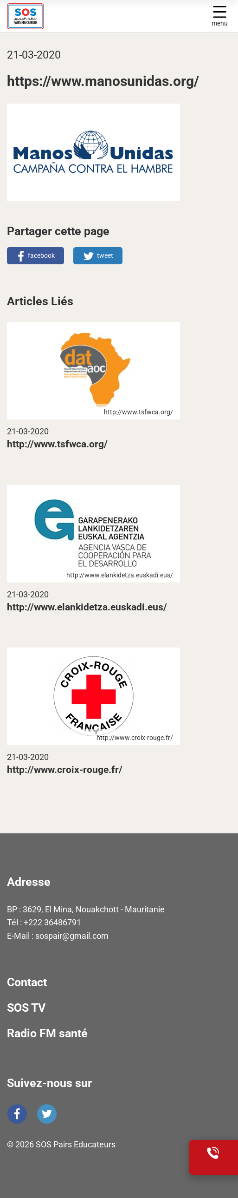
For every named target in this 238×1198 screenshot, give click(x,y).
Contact (27, 982)
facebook (41, 255)
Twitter (47, 1114)
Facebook (17, 1114)
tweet (105, 255)
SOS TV (26, 1008)
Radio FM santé (47, 1033)
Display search (199, 16)
